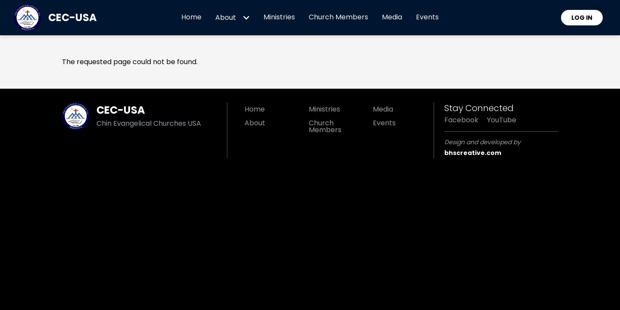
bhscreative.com (472, 153)
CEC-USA (72, 17)
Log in (581, 17)
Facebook (461, 120)
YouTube (501, 120)
